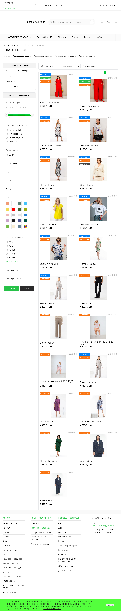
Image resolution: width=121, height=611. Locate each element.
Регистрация (108, 5)
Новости (62, 541)
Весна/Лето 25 (10, 523)
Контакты (63, 550)
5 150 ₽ (58, 108)
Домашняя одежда (12, 567)
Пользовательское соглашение (67, 560)
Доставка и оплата (67, 570)
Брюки (6, 532)
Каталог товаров (18, 37)
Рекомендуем (16, 138)
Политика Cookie (52, 608)
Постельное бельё (11, 550)
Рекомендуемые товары (65, 56)
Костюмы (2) (10, 81)
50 (12, 254)
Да (12, 155)
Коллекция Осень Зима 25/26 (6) (17, 71)
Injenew (6, 572)
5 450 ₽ (98, 269)
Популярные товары (22, 56)
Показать (11, 288)
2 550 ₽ (98, 348)
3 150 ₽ (98, 230)
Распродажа (9, 581)
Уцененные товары (87, 56)
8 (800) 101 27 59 (36, 22)
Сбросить (27, 288)
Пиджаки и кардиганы (13, 559)
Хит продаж (16, 134)
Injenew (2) (9, 76)
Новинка (15, 130)
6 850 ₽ (58, 308)
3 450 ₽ (98, 190)
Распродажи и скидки (43, 56)
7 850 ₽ (58, 466)
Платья (6, 528)
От (6, 107)
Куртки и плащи (10, 563)
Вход (97, 5)
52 (12, 258)
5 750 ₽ (58, 190)
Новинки (6, 56)
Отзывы (62, 554)
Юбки (5, 541)
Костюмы (7, 545)
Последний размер (12, 576)
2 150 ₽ (98, 151)
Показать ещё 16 (12, 262)
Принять (110, 605)
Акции (47, 5)
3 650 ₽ (58, 348)
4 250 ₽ (58, 151)
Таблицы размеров (67, 545)
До (19, 107)
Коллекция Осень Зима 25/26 (14, 586)
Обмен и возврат (66, 566)
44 (11, 242)
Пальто (6, 554)
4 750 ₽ (98, 111)
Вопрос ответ (64, 536)
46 (11, 246)
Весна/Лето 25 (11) (12, 87)
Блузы (6, 536)
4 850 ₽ (58, 427)
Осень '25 (14, 142)
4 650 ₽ (98, 387)
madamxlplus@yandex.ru (103, 525)
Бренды (59, 5)
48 (12, 250)
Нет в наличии (9, 592)
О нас (37, 5)
